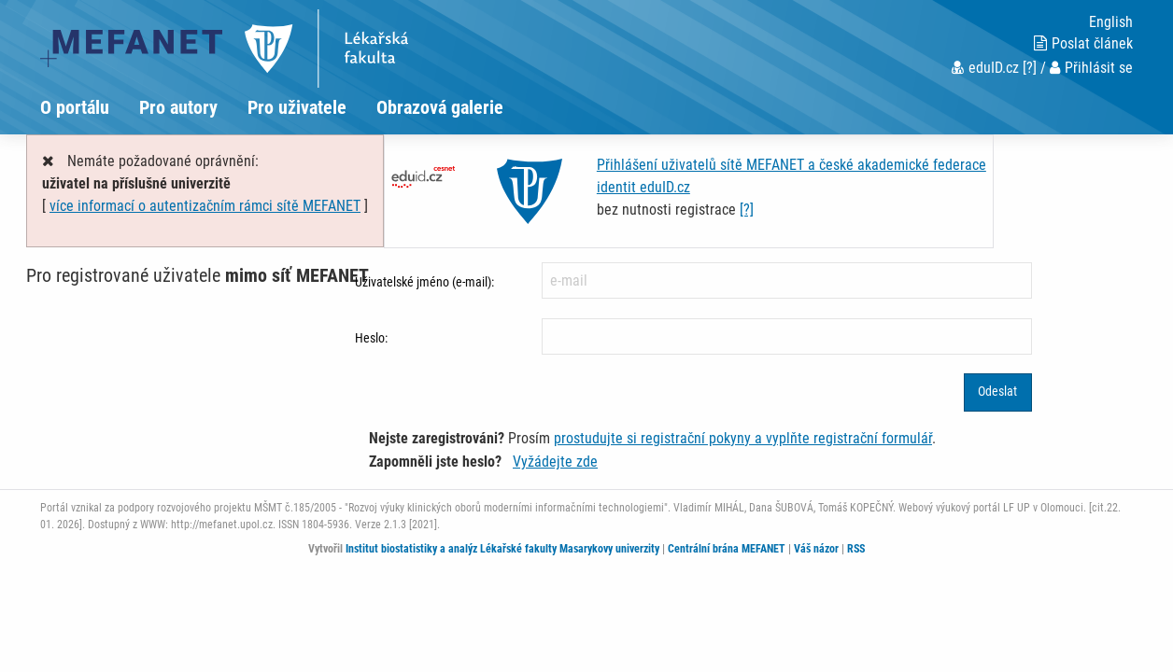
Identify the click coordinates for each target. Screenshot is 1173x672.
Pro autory (178, 107)
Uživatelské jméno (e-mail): (424, 281)
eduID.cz (985, 68)
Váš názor (816, 548)
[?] (1030, 68)
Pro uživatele (296, 107)
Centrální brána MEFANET (726, 548)
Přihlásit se (1091, 68)
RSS (856, 548)
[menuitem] (89, 107)
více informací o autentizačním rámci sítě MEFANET (204, 206)
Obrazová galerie (439, 107)
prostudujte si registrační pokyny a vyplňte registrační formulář (743, 438)
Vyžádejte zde (555, 461)
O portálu (74, 107)
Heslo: (371, 337)
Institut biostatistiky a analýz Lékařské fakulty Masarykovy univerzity (502, 548)
